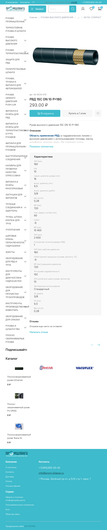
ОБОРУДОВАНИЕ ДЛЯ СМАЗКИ (14, 318)
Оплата (9, 481)
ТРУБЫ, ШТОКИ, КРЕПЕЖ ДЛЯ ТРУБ (14, 220)
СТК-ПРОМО (29, 526)
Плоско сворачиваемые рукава (15, 338)
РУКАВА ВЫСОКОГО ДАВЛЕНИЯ (11, 40)
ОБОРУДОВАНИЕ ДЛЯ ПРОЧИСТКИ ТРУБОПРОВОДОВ (14, 292)
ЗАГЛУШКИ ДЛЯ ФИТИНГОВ (14, 196)
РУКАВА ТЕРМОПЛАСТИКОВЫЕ (14, 52)
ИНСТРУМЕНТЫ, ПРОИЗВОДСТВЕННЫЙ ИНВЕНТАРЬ (14, 306)
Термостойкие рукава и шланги (16, 29)
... (78, 17)
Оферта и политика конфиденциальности (15, 498)
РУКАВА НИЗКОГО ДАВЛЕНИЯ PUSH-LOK (11, 99)
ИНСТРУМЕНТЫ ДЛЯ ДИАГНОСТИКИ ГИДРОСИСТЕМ (14, 276)
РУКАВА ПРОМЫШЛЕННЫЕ (14, 20)
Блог (8, 509)
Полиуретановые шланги (16, 71)
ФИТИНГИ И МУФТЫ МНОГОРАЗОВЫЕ (14, 185)
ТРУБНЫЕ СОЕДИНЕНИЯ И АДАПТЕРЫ (14, 207)
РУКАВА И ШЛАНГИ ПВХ (13, 327)
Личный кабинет (13, 486)
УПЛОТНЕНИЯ (13, 229)
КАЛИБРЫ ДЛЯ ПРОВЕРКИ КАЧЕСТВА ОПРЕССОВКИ (13, 170)
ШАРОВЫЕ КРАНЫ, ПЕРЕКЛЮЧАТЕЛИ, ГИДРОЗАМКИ (14, 240)
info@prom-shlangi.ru (51, 473)
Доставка (10, 476)
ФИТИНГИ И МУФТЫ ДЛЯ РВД (12, 114)
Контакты (25, 2)
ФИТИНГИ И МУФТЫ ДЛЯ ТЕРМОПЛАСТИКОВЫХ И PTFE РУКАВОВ (14, 130)
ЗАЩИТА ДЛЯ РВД (13, 61)
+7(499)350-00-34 (91, 2)
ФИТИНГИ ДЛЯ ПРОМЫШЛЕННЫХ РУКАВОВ (14, 146)
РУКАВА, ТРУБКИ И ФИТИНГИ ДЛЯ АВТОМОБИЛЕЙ (14, 83)
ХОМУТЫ (10, 252)
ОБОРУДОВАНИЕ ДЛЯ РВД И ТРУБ (14, 261)
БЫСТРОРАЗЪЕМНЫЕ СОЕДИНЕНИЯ (14, 158)
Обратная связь (13, 514)
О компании (12, 2)
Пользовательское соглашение (20, 505)
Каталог (37, 9)
